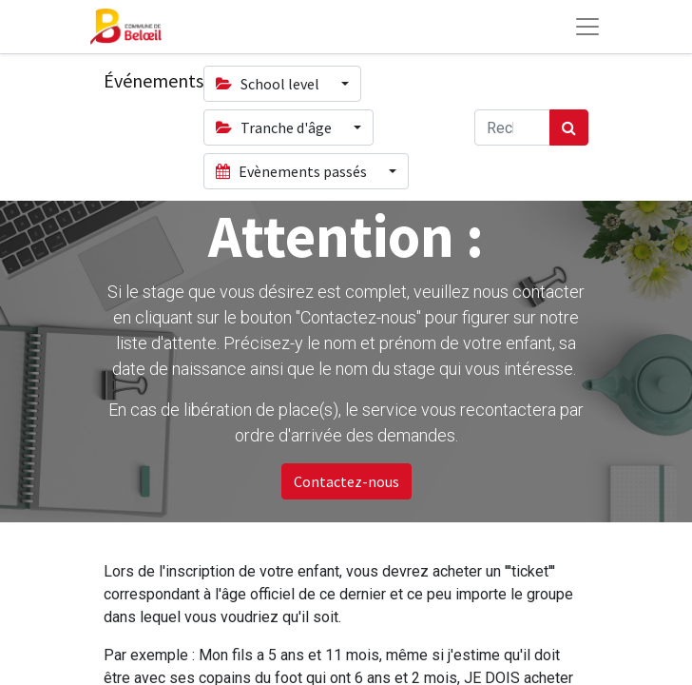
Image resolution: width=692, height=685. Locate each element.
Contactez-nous (346, 481)
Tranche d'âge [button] (275, 127)
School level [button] (269, 83)
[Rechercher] (568, 127)
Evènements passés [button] (293, 171)
